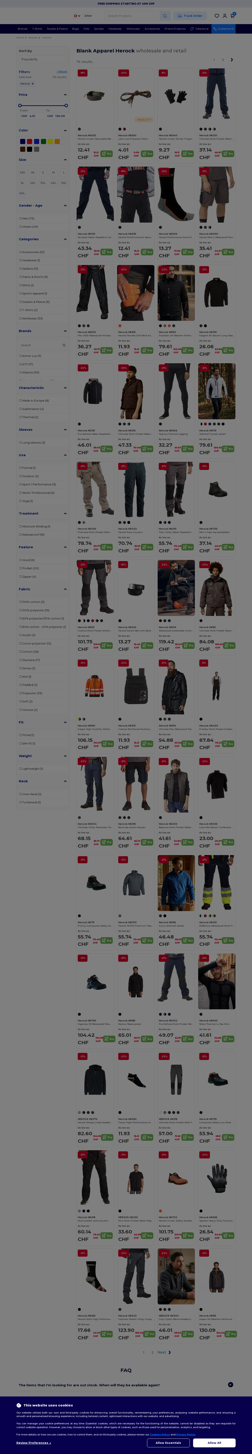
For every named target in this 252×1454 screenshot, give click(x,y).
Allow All (214, 1442)
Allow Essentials (168, 1442)
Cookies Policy (160, 1434)
